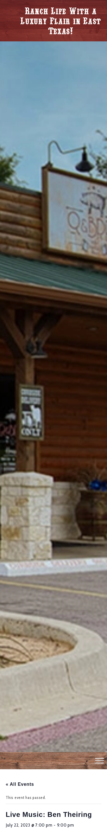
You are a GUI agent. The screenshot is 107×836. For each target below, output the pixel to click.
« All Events (20, 784)
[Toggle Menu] (99, 760)
